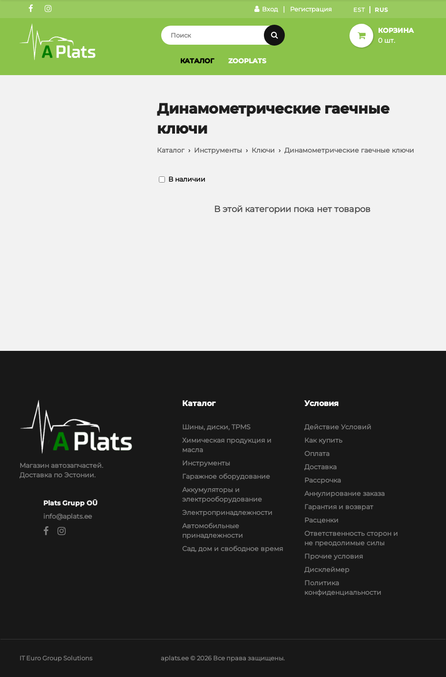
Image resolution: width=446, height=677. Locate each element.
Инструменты (218, 150)
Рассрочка (322, 480)
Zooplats (247, 61)
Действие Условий (337, 427)
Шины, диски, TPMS (216, 427)
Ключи (263, 150)
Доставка (320, 467)
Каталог (197, 61)
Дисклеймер (326, 569)
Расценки (321, 520)
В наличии (186, 179)
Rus (381, 9)
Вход (266, 9)
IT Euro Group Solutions (55, 658)
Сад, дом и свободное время (232, 548)
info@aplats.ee (67, 516)
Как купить (323, 440)
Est (359, 9)
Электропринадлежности (227, 512)
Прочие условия (333, 556)
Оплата (317, 453)
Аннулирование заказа (344, 493)
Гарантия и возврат (338, 507)
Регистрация (311, 9)
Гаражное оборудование (226, 476)
